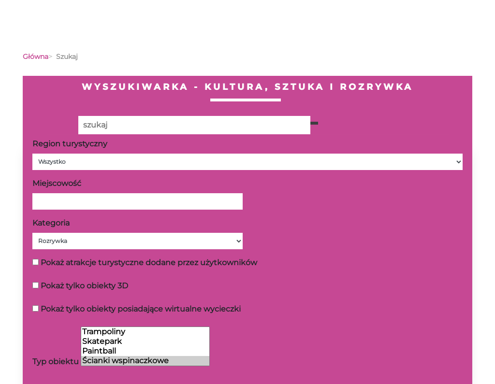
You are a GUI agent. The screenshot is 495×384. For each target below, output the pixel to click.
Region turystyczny (69, 143)
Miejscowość (56, 183)
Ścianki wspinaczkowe (145, 361)
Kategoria (51, 223)
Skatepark (145, 341)
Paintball (145, 351)
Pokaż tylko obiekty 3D (84, 285)
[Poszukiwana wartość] (194, 125)
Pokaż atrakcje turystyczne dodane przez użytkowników (149, 262)
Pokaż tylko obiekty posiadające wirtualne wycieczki (141, 308)
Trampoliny (145, 332)
